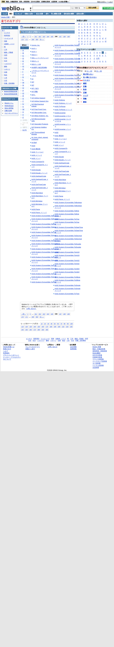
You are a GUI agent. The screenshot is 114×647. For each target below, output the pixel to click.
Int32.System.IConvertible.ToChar (67, 219)
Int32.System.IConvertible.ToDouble (68, 244)
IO (23, 88)
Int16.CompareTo (37, 162)
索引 (10, 14)
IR (23, 96)
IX (23, 112)
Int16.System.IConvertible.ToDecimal (45, 249)
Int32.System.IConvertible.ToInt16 (67, 252)
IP (23, 91)
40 (51, 323)
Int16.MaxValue (37, 193)
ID (23, 58)
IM (23, 82)
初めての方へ (101, 2)
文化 (5, 58)
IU (23, 104)
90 (68, 323)
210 (63, 326)
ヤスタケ (86, 80)
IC (23, 56)
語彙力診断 (8, 111)
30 (48, 323)
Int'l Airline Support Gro (39, 101)
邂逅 (84, 102)
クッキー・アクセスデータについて (12, 358)
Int (32, 79)
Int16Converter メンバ (63, 129)
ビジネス (7, 33)
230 (71, 326)
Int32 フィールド (61, 139)
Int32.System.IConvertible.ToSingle (67, 285)
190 (55, 326)
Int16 (33, 146)
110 (22, 326)
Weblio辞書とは (8, 347)
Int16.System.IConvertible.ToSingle (67, 59)
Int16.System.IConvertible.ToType (67, 67)
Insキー (34, 52)
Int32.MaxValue (60, 180)
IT (23, 101)
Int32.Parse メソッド (62, 199)
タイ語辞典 (96, 363)
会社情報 (73, 347)
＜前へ (23, 36)
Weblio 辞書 (5, 17)
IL (23, 80)
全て (3, 30)
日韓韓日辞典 (45, 1)
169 (68, 36)
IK (23, 77)
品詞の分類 (80, 14)
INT (32, 82)
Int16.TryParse (60, 106)
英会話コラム (9, 103)
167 (60, 36)
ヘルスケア (8, 64)
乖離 (84, 99)
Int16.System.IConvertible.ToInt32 (43, 274)
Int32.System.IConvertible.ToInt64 (67, 269)
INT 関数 (34, 92)
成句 (47, 14)
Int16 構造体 (35, 149)
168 (64, 36)
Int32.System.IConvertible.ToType (67, 294)
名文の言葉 (39, 14)
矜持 (84, 89)
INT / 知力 (35, 88)
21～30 (99, 71)
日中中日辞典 (35, 1)
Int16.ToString (60, 100)
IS (23, 99)
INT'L (33, 95)
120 (26, 326)
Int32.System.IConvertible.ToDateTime (69, 227)
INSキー (34, 55)
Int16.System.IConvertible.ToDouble (44, 257)
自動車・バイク (9, 44)
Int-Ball (34, 142)
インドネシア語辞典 (100, 361)
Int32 (56, 132)
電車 (5, 41)
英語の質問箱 (9, 108)
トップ (4, 14)
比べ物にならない (90, 77)
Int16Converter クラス (63, 116)
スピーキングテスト (11, 113)
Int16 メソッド (36, 155)
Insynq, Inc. (35, 45)
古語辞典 (54, 1)
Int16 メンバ (35, 158)
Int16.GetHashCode (38, 176)
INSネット (35, 61)
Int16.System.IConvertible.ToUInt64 (68, 92)
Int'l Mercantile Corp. (39, 112)
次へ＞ (42, 39)
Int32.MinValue (60, 188)
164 (48, 36)
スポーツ (7, 69)
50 (55, 323)
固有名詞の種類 (69, 14)
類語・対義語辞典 (12, 1)
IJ (23, 74)
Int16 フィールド (37, 152)
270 (34, 329)
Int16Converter (60, 113)
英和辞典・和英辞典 (100, 351)
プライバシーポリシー (11, 355)
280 (39, 329)
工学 (5, 49)
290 (43, 329)
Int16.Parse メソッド (39, 212)
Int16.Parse (35, 209)
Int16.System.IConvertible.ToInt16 (43, 265)
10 (42, 323)
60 (58, 323)
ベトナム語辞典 (98, 365)
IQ (23, 93)
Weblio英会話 (9, 106)
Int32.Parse (59, 196)
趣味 (5, 66)
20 (45, 323)
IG (23, 66)
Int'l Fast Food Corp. (38, 109)
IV (23, 107)
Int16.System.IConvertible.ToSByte (67, 50)
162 (40, 36)
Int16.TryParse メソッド (63, 110)
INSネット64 (36, 64)
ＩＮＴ (33, 76)
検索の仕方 (7, 349)
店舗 (84, 93)
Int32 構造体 (59, 136)
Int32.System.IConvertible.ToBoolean (68, 202)
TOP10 (79, 71)
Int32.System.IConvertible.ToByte (67, 211)
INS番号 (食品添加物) (39, 67)
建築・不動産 (8, 52)
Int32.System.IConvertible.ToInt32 (67, 260)
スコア (85, 96)
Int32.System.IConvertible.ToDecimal (68, 236)
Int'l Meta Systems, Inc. (40, 116)
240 (22, 329)
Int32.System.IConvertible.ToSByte (67, 277)
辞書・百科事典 (9, 83)
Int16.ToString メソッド (63, 103)
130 (30, 326)
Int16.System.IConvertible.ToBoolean (45, 216)
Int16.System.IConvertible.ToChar (43, 232)
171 (26, 39)
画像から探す (29, 14)
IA (23, 50)
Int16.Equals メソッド (39, 173)
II (22, 72)
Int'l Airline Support (38, 98)
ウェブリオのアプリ (32, 347)
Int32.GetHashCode (62, 163)
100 (71, 323)
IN (23, 85)
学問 (5, 55)
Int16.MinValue (36, 201)
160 (43, 326)
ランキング (18, 14)
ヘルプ (110, 2)
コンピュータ (8, 38)
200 (59, 326)
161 (36, 36)
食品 (5, 75)
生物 (5, 72)
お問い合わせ (31, 309)
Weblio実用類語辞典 (10, 91)
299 (33, 39)
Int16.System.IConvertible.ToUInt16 (68, 75)
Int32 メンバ (59, 145)
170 (22, 39)
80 (64, 323)
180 (51, 326)
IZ (23, 117)
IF (23, 64)
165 (52, 36)
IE (23, 61)
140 (34, 326)
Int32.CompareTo (61, 148)
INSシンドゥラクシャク (40, 58)
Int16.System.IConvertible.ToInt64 (43, 282)
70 (61, 323)
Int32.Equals (59, 157)
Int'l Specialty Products (39, 124)
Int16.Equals (36, 170)
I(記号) (24, 130)
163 (44, 36)
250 (26, 329)
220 (67, 326)
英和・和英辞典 (24, 1)
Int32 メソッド (60, 142)
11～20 (89, 71)
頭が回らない (88, 74)
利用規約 (6, 353)
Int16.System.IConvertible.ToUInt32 (68, 83)
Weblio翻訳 (96, 353)
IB (23, 53)
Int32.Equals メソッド (63, 160)
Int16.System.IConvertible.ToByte (43, 224)
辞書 (3, 1)
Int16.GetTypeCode (38, 184)
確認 (84, 83)
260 (30, 329)
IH (23, 69)
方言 (5, 80)
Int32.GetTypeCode (62, 171)
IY (23, 115)
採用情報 (73, 349)
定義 (84, 86)
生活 (5, 61)
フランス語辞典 (98, 359)
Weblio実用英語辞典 (10, 94)
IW (23, 109)
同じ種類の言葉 (56, 14)
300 (37, 39)
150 (39, 326)
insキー (34, 48)
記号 (98, 58)
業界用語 (7, 35)
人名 (5, 78)
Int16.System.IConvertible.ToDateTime (45, 240)
